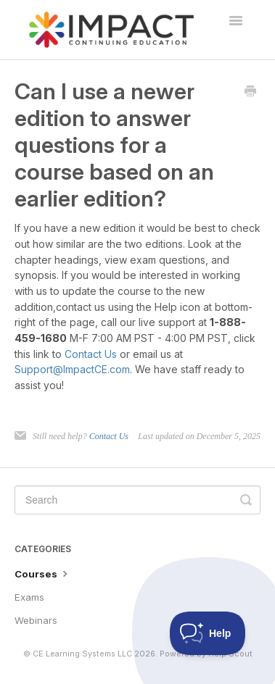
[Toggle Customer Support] (208, 633)
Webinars (36, 620)
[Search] (137, 499)
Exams (29, 597)
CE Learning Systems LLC (82, 654)
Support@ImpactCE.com (72, 369)
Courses (43, 573)
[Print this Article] (250, 92)
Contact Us (91, 354)
